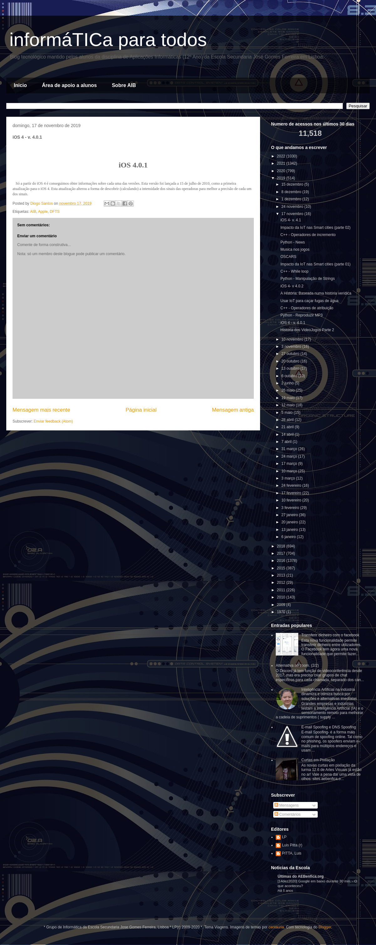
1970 (281, 612)
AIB (33, 211)
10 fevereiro (291, 500)
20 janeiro (290, 522)
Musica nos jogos (295, 249)
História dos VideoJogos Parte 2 (307, 330)
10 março (289, 471)
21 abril (288, 427)
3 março (288, 478)
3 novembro (291, 346)
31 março (289, 449)
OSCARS (288, 256)
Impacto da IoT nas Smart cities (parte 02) (315, 227)
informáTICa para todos (108, 39)
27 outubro (290, 354)
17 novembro (292, 214)
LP (284, 837)
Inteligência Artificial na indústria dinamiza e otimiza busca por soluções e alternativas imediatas (329, 694)
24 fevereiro (291, 485)
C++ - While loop (294, 271)
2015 (281, 568)
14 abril (288, 434)
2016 (281, 560)
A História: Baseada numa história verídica (315, 293)
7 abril (287, 441)
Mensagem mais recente (41, 410)
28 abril (288, 420)
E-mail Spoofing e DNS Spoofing (328, 727)
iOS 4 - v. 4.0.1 (292, 323)
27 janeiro (290, 515)
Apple (43, 211)
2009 (281, 605)
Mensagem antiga (233, 410)
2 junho (288, 383)
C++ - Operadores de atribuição (306, 308)
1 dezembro (291, 199)
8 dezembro (291, 192)
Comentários (287, 814)
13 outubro (290, 368)
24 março (289, 456)
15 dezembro (292, 184)
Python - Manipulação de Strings (307, 278)
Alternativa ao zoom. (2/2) (297, 665)
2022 (281, 156)
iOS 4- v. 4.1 (290, 220)
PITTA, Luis (291, 853)
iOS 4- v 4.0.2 (291, 286)
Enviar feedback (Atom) (53, 421)
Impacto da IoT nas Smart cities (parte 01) (315, 264)
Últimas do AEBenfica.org (301, 876)
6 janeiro (289, 537)
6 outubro (289, 376)
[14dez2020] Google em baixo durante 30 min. (315, 881)
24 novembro (292, 206)
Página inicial (141, 410)
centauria (276, 927)
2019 (281, 178)
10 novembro (292, 339)
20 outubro (290, 361)
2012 (281, 582)
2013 (281, 575)
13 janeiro (290, 529)
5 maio (287, 412)
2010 (281, 597)
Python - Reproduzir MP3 (301, 315)
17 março (289, 463)
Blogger (324, 927)
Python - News (292, 242)
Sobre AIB (124, 85)
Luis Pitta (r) (292, 845)
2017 (281, 553)
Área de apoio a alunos (69, 85)
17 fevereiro (291, 493)
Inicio (20, 85)
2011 (281, 590)
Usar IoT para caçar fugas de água (309, 301)
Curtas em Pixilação (318, 760)
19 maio (288, 398)
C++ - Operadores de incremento (308, 235)
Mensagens (286, 805)
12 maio (288, 405)
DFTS (55, 211)
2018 (281, 546)
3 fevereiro (290, 508)
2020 (281, 171)
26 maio (288, 390)
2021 (281, 163)
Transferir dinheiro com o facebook (330, 635)
